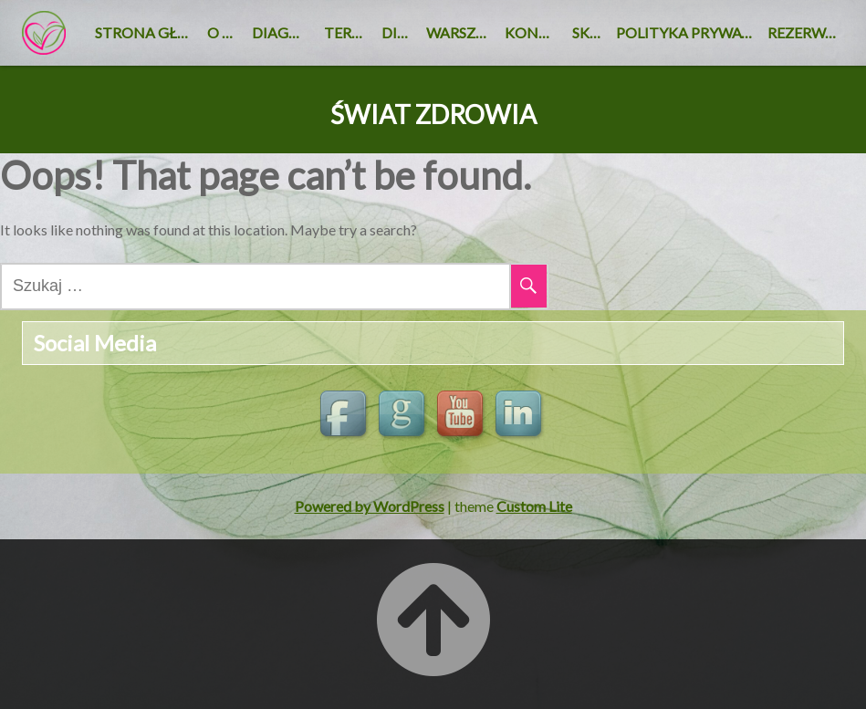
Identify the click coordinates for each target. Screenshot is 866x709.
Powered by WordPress (369, 506)
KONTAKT (535, 32)
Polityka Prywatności (688, 32)
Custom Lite (534, 506)
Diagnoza (284, 32)
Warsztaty (461, 32)
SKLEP (590, 32)
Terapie (349, 32)
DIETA (400, 32)
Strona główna (147, 32)
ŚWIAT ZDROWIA (433, 114)
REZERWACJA (805, 32)
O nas (226, 32)
